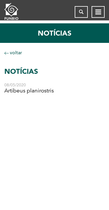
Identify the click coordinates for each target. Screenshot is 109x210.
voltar (13, 52)
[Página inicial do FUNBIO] (16, 12)
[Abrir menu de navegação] (98, 12)
